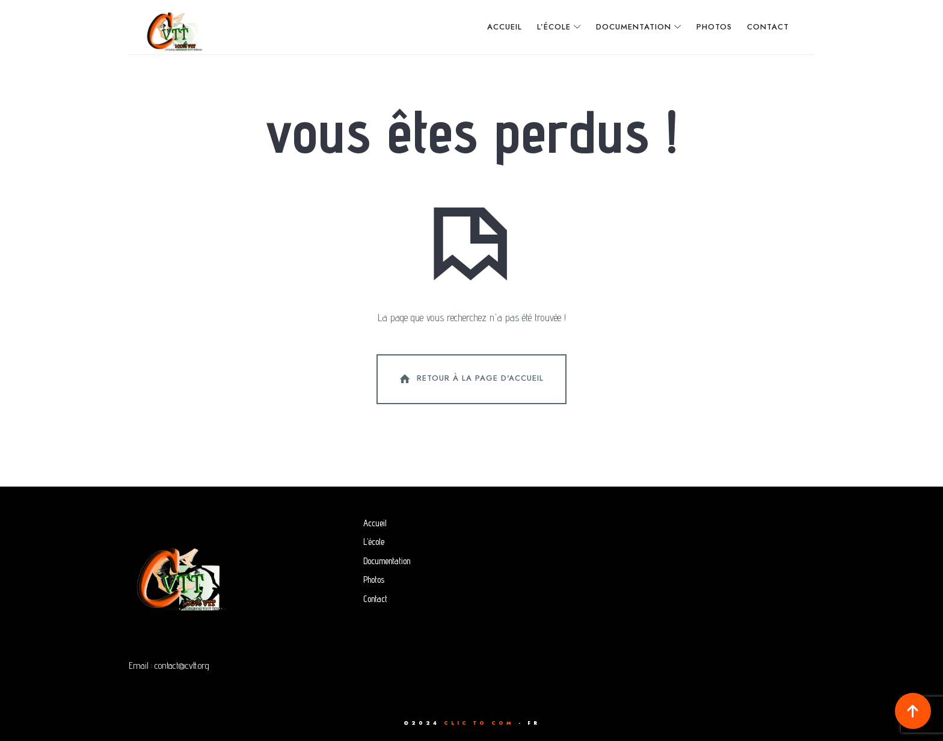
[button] (913, 711)
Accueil (375, 523)
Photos (373, 579)
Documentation (386, 561)
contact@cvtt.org (182, 665)
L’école (373, 542)
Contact (375, 599)
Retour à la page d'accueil (470, 379)
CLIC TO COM (479, 723)
